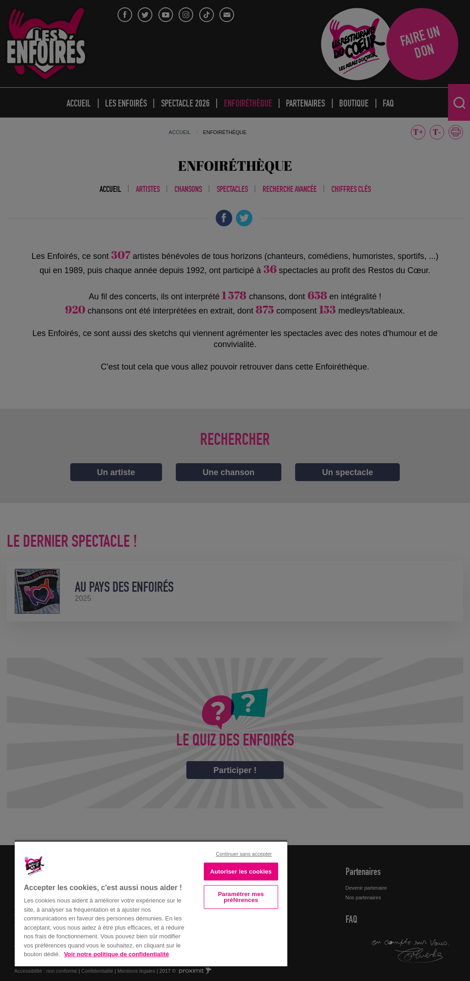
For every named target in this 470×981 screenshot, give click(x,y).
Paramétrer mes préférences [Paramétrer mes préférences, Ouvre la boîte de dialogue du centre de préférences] (241, 897)
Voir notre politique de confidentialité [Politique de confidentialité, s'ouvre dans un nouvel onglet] (116, 954)
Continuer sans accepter (244, 854)
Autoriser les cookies (241, 871)
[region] (151, 903)
